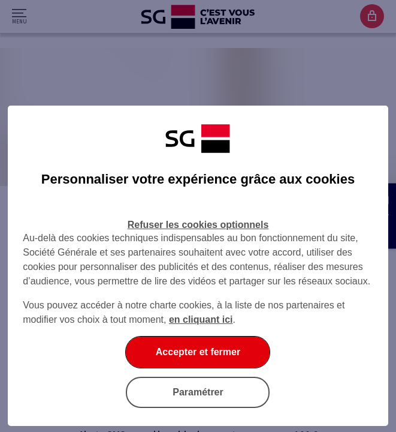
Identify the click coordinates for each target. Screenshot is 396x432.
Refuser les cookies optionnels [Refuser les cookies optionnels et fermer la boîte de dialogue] (198, 225)
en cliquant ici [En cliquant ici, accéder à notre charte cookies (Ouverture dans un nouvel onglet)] (201, 319)
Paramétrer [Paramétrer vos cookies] (198, 392)
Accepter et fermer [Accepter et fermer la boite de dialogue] (198, 352)
